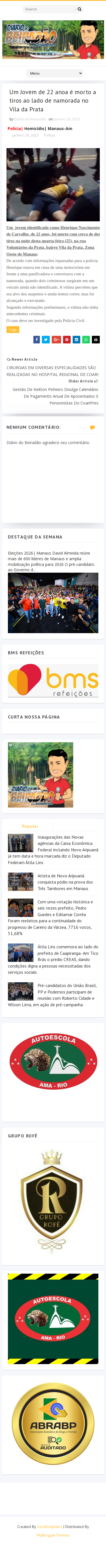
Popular (30, 826)
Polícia (49, 135)
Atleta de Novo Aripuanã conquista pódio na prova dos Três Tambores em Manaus (65, 882)
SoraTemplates (49, 1526)
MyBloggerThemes (53, 1535)
